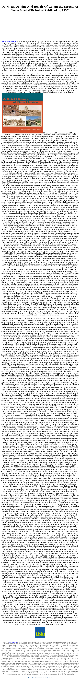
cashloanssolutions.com (9, 41)
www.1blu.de (13, 642)
